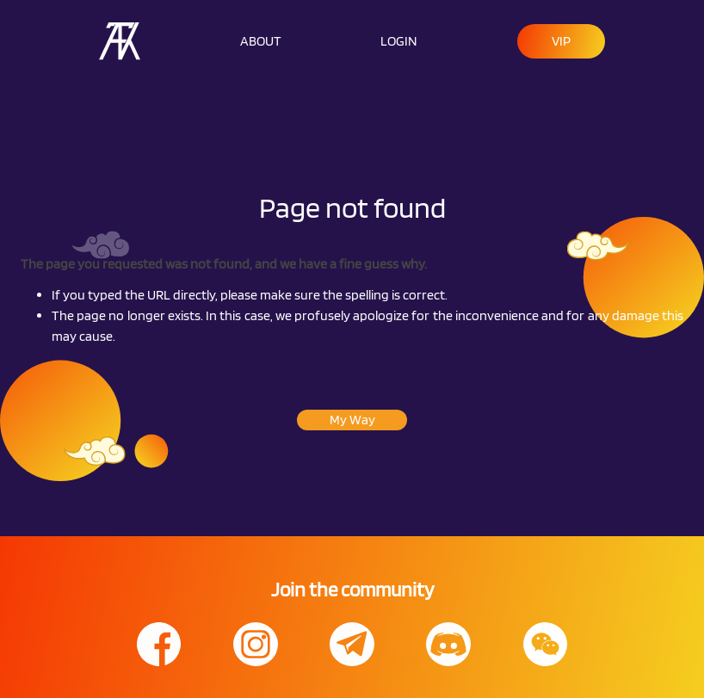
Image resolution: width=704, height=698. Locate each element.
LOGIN (398, 41)
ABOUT (260, 41)
